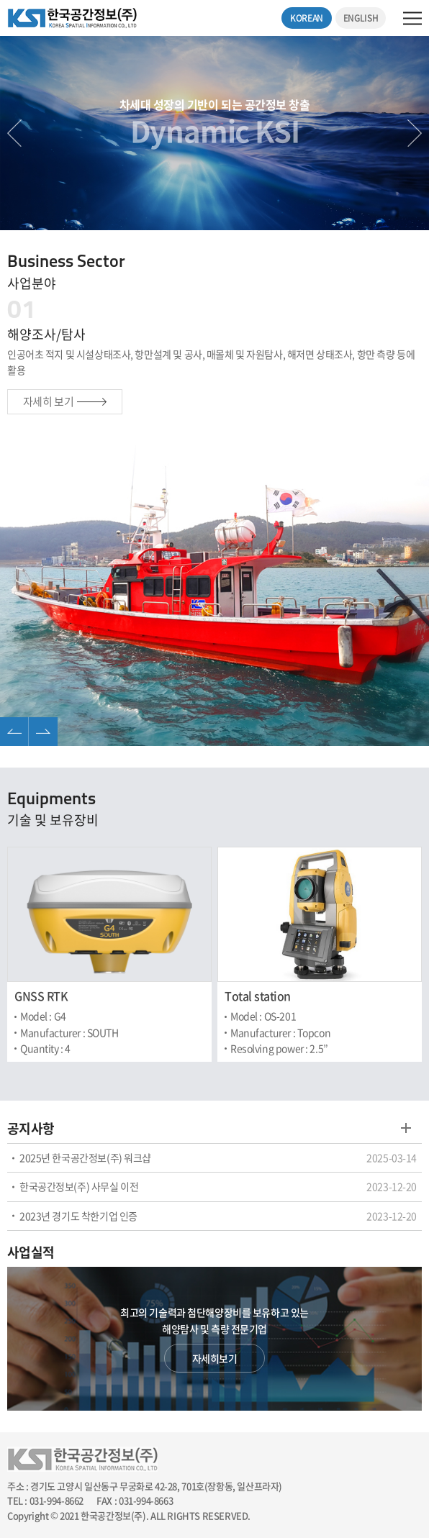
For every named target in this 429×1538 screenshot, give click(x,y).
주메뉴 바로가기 (0, 0)
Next (414, 133)
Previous (14, 133)
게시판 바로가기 (405, 1128)
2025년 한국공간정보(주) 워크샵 (85, 1157)
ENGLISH (360, 18)
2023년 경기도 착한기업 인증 (78, 1216)
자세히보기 (215, 1358)
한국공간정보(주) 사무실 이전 (78, 1186)
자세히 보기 (65, 401)
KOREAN (306, 18)
